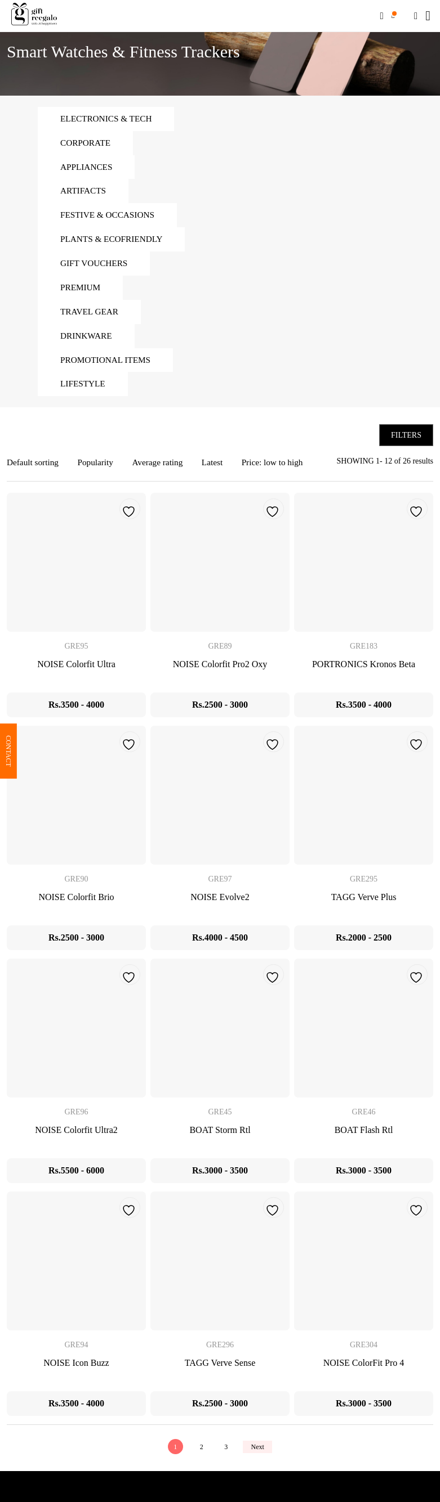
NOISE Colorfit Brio (76, 905)
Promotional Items (107, 366)
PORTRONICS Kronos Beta (363, 672)
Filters (406, 443)
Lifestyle (84, 391)
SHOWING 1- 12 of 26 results (385, 469)
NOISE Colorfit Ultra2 (76, 1138)
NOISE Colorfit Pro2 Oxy (220, 672)
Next (259, 1455)
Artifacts (84, 193)
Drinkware (87, 342)
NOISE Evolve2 (219, 905)
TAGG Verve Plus (364, 905)
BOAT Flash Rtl (364, 1138)
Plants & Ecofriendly (113, 243)
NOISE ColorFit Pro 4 (364, 1371)
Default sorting (34, 470)
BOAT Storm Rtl (219, 1138)
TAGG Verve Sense (220, 1371)
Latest (219, 470)
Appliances (87, 168)
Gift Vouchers (95, 267)
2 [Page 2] (200, 1455)
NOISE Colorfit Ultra (76, 672)
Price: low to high (282, 470)
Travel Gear (90, 317)
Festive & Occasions (109, 218)
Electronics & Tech (108, 119)
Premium (81, 292)
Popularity (99, 470)
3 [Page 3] (226, 1455)
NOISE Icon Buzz (76, 1371)
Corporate (86, 144)
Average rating (162, 470)
